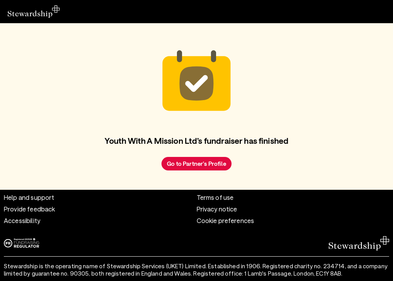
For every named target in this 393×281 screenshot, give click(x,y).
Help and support (29, 197)
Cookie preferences (225, 220)
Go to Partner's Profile (196, 163)
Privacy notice (217, 209)
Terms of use (215, 197)
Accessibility (22, 220)
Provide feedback (29, 209)
